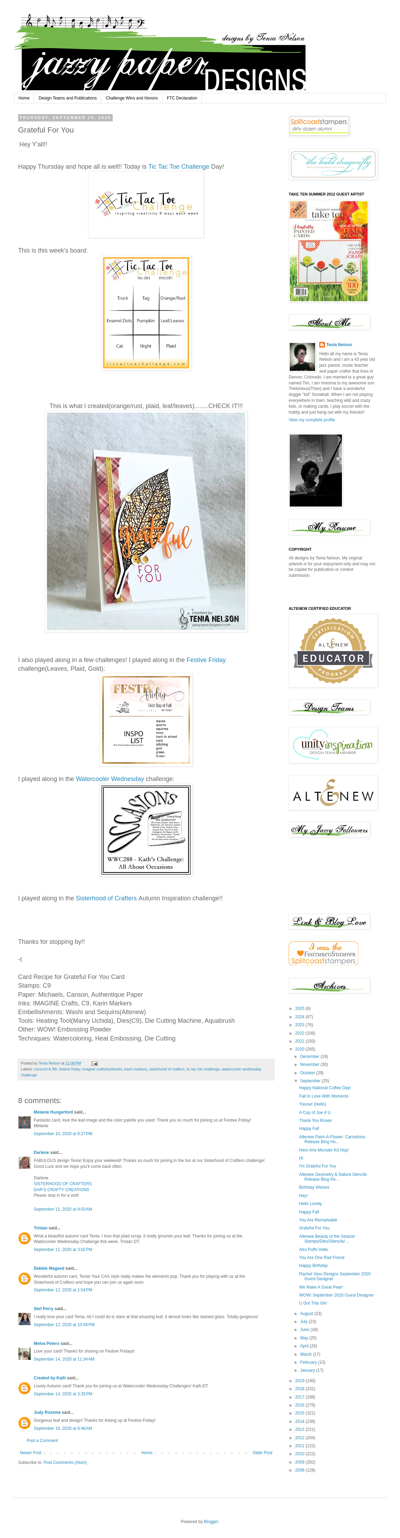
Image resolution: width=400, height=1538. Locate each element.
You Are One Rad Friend (321, 1257)
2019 (300, 1380)
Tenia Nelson (339, 344)
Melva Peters (46, 1343)
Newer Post (30, 1452)
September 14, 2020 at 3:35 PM (63, 1394)
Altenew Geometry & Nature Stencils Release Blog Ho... (333, 1177)
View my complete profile (312, 419)
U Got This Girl (313, 1303)
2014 (300, 1421)
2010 (300, 1453)
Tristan (40, 1228)
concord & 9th (45, 1069)
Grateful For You (314, 1228)
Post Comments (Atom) (65, 1462)
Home (24, 98)
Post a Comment (42, 1440)
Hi (301, 1158)
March (306, 1354)
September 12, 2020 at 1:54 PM (63, 1290)
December (310, 1056)
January (308, 1370)
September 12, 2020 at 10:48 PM (64, 1324)
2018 (300, 1388)
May (304, 1338)
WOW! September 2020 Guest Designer (336, 1295)
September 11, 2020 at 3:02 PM (63, 1249)
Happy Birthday (313, 1265)
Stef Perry (44, 1308)
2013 (300, 1429)
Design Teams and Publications (68, 98)
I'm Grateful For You (317, 1166)
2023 (300, 1024)
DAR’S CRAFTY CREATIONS (61, 1189)
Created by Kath (50, 1378)
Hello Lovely (310, 1203)
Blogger (211, 1521)
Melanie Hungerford (53, 1112)
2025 (300, 1008)
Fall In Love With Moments (324, 1096)
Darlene (42, 1152)
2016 (300, 1405)
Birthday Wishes (314, 1187)
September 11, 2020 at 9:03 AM (63, 1209)
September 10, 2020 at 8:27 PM (63, 1133)
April (305, 1346)
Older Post (262, 1452)
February (309, 1362)
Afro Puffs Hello (313, 1249)
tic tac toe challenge (202, 1069)
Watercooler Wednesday (110, 778)
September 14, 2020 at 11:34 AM (64, 1359)
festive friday (69, 1069)
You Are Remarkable (318, 1220)
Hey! (303, 1195)
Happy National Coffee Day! (325, 1087)
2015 (300, 1413)
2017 (300, 1397)
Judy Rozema (47, 1412)
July (304, 1321)
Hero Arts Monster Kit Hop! (324, 1150)
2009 (300, 1462)
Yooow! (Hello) (312, 1104)
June (305, 1329)
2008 (300, 1470)
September (311, 1080)
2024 (300, 1016)
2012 (300, 1437)
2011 (300, 1445)
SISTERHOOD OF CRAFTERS (63, 1183)
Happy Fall (309, 1128)
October (308, 1072)
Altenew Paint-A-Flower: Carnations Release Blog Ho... (332, 1139)
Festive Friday (206, 659)
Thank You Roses (315, 1120)
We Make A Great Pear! (321, 1287)
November (310, 1064)
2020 (300, 1049)
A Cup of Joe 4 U (315, 1112)
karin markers (136, 1069)
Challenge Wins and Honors (132, 98)
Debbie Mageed (49, 1268)
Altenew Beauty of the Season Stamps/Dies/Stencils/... (327, 1239)
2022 (300, 1033)
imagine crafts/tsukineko (102, 1069)
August (307, 1313)
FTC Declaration (182, 98)
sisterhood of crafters (167, 1069)
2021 (300, 1041)
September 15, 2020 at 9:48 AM (63, 1428)
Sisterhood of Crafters (107, 898)
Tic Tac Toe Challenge (179, 166)
